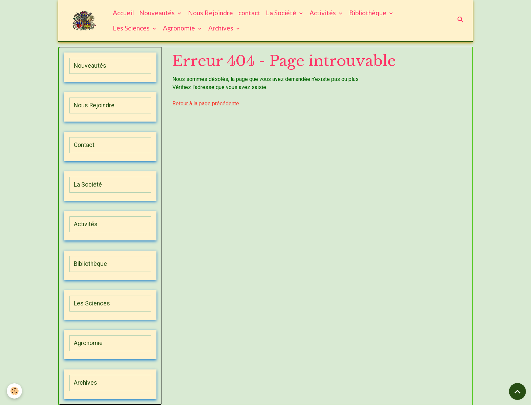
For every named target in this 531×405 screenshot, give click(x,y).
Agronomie (179, 28)
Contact (84, 145)
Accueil (123, 13)
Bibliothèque (368, 13)
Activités (323, 13)
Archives (221, 28)
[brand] (84, 20)
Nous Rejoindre (210, 13)
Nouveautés (157, 13)
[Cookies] (14, 391)
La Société (282, 13)
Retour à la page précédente (205, 103)
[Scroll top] (517, 391)
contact (249, 13)
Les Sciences (132, 28)
